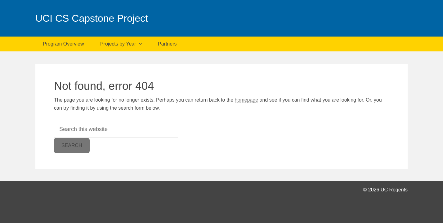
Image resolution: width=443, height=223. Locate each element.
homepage (246, 100)
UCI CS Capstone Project (91, 18)
